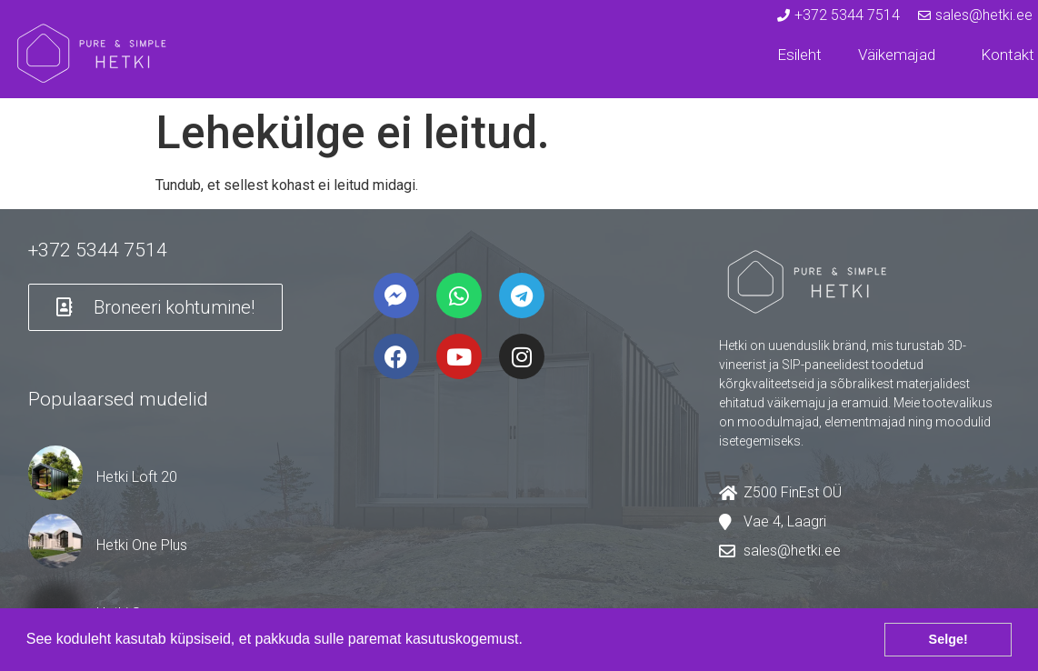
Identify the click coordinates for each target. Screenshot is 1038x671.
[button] (529, 641)
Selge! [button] (948, 639)
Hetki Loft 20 (136, 477)
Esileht (799, 54)
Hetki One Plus (141, 545)
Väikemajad (901, 54)
